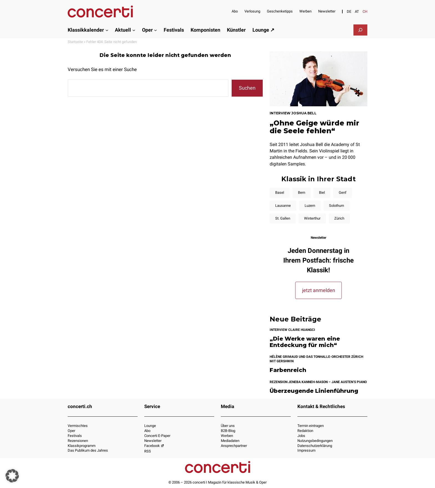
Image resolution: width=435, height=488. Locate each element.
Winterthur (312, 218)
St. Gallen (282, 218)
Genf (343, 192)
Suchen (247, 88)
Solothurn (336, 205)
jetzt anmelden (318, 290)
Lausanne (283, 205)
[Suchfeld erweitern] (360, 30)
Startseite (75, 42)
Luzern (310, 205)
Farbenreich (288, 370)
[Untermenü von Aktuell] (133, 29)
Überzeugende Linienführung (314, 391)
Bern (301, 192)
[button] (12, 476)
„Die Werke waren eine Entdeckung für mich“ (305, 342)
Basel (279, 192)
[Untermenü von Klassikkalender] (106, 29)
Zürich (339, 218)
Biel (322, 192)
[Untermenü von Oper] (155, 29)
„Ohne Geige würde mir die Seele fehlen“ (314, 127)
